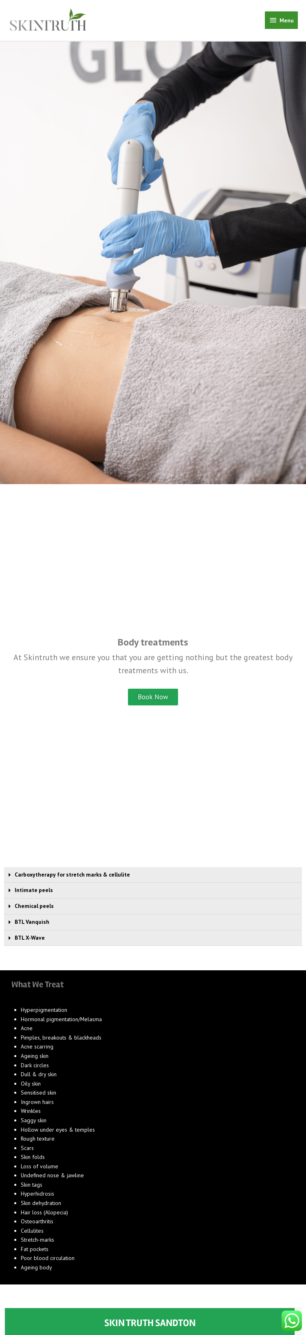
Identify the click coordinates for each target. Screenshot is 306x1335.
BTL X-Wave (30, 941)
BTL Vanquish (32, 926)
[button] (153, 879)
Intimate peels (34, 894)
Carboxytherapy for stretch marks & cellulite (72, 878)
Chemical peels (34, 910)
